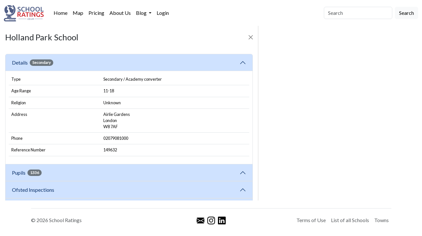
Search (406, 13)
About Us (120, 13)
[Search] (358, 13)
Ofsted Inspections (34, 190)
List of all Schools (350, 220)
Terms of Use (311, 220)
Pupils (27, 172)
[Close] (250, 37)
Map (78, 13)
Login (163, 13)
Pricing (96, 13)
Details (32, 62)
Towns (381, 220)
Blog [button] (142, 13)
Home (60, 13)
